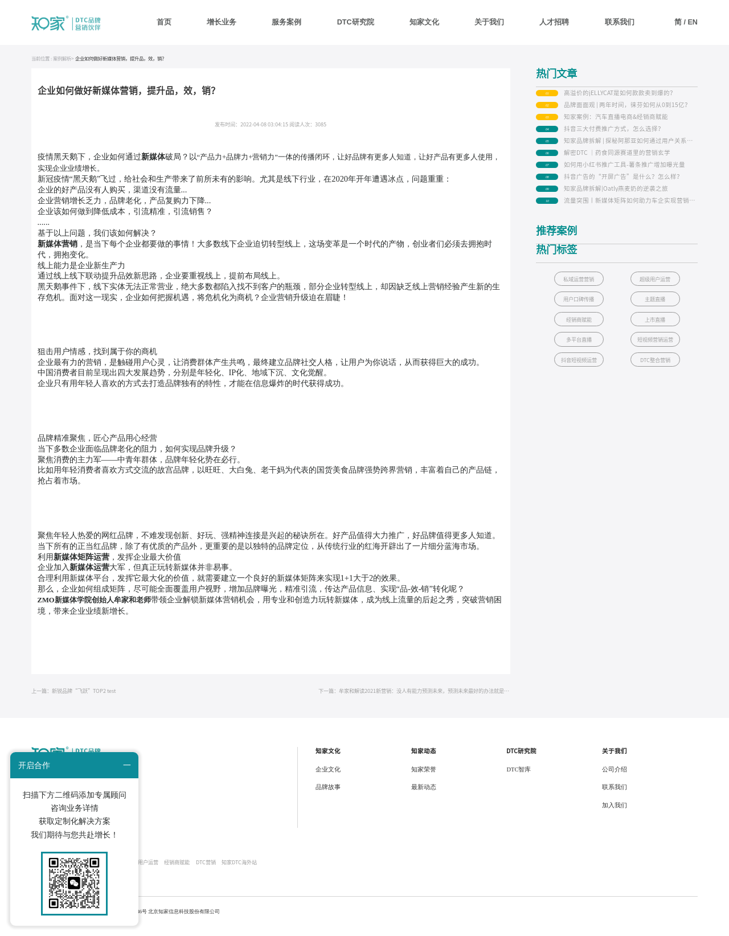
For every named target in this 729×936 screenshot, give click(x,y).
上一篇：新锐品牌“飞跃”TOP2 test (73, 699)
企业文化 (328, 778)
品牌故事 (328, 796)
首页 (164, 22)
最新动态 (423, 796)
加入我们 (614, 814)
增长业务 (221, 22)
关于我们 (489, 22)
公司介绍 (614, 778)
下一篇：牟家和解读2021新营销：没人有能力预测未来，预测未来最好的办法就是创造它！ (414, 699)
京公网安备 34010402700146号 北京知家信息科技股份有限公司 (149, 920)
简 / (681, 22)
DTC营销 (206, 870)
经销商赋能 (177, 870)
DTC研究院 (355, 22)
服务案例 (286, 22)
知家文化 (424, 22)
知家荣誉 (423, 778)
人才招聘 (554, 22)
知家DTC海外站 (239, 870)
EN (692, 22)
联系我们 (619, 22)
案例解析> (63, 67)
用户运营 (148, 870)
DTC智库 (518, 778)
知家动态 (423, 759)
